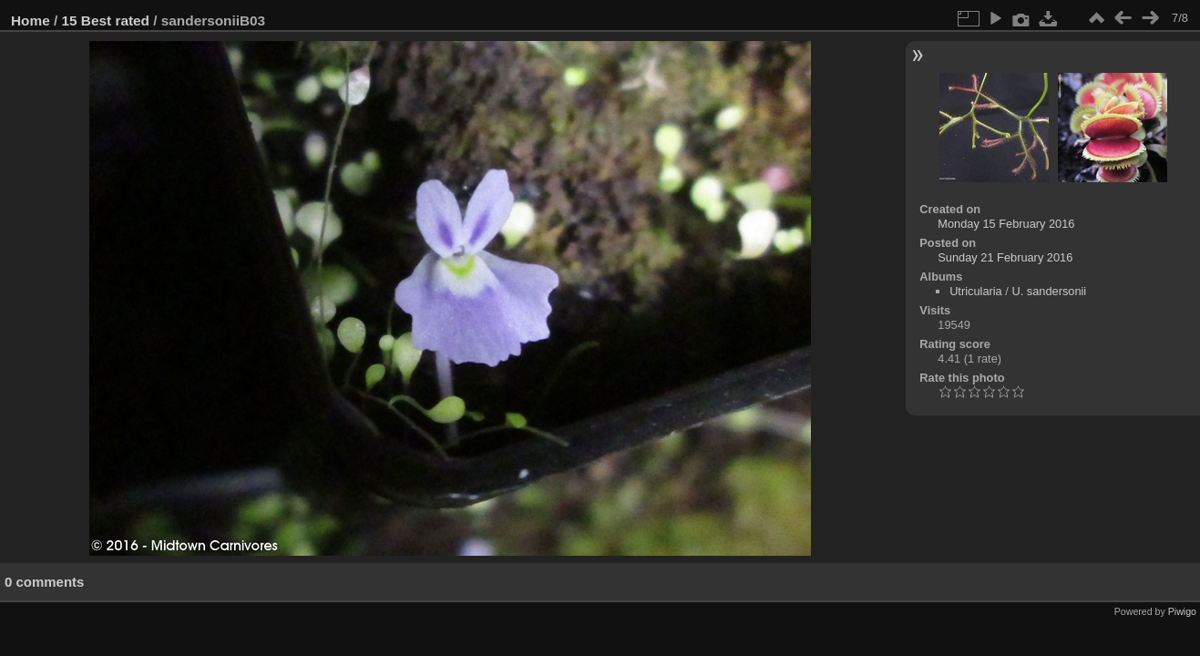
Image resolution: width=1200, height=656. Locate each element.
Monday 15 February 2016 (1006, 224)
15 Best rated (105, 20)
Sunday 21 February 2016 (1005, 257)
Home (30, 20)
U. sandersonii (1048, 291)
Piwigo (1182, 611)
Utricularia (975, 291)
